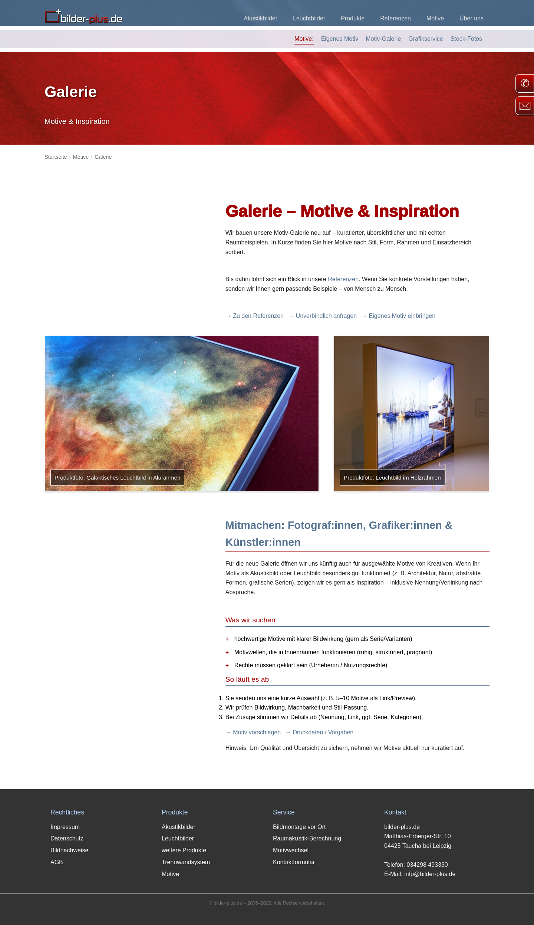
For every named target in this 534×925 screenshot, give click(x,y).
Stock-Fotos (466, 39)
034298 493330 (427, 865)
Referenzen (395, 18)
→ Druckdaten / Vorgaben (319, 732)
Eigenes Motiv (340, 39)
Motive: (304, 39)
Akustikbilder (260, 18)
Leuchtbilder (309, 18)
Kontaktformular (294, 862)
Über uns (471, 18)
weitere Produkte (184, 850)
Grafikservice (425, 39)
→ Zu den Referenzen (254, 316)
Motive (435, 18)
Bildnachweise (69, 850)
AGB (56, 862)
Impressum (65, 827)
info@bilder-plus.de (429, 874)
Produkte (353, 18)
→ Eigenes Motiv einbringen (398, 316)
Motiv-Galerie (383, 39)
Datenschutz (66, 838)
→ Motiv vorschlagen (253, 732)
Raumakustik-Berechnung (307, 838)
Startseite (55, 157)
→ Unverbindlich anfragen (322, 316)
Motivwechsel (291, 850)
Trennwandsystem (186, 862)
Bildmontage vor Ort (299, 827)
